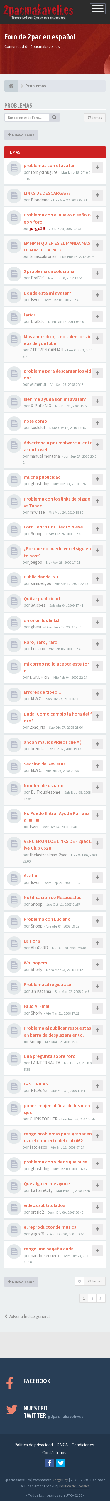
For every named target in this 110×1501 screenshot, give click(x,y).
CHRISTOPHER (43, 1119)
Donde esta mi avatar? (47, 293)
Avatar (31, 875)
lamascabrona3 (43, 256)
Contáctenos (54, 1452)
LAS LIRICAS (36, 1084)
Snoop (37, 533)
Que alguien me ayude (47, 1183)
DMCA (62, 1444)
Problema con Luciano (47, 919)
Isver (35, 299)
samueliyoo (41, 583)
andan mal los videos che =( (52, 742)
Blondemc (40, 200)
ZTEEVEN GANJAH (46, 350)
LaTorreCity (42, 1190)
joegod (36, 562)
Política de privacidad (33, 1444)
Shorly (36, 969)
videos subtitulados (44, 1205)
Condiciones (83, 1444)
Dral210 (37, 278)
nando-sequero (45, 1255)
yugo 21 (38, 1234)
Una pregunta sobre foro (50, 1056)
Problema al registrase (47, 984)
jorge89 (37, 228)
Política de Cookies (74, 1485)
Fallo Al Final (36, 1006)
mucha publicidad (42, 477)
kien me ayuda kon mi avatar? (55, 399)
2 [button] (92, 1298)
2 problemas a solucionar (50, 271)
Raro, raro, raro (40, 642)
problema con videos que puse (55, 1162)
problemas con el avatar (49, 165)
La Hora (32, 941)
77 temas (94, 117)
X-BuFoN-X (41, 405)
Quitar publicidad (42, 598)
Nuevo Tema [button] (21, 135)
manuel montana (45, 456)
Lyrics (29, 315)
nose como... (37, 421)
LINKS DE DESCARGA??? (47, 193)
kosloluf (38, 427)
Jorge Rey (60, 1479)
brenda (37, 748)
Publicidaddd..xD (41, 577)
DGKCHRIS (40, 677)
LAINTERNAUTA (45, 1062)
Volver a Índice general (27, 1316)
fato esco (38, 1147)
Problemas (18, 105)
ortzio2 (37, 1212)
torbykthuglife (44, 172)
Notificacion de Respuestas (52, 897)
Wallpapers (35, 962)
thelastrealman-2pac (48, 855)
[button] (101, 1298)
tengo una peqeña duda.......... (54, 1249)
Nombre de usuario (44, 785)
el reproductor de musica (50, 1227)
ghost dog (40, 483)
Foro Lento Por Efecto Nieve (53, 527)
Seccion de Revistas (44, 764)
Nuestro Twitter (53, 1412)
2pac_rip (37, 727)
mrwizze (37, 512)
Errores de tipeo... (42, 692)
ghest (36, 627)
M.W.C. (36, 698)
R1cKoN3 (39, 1090)
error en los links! (41, 620)
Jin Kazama (41, 991)
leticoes (38, 605)
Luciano (38, 648)
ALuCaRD (39, 947)
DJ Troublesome (45, 792)
